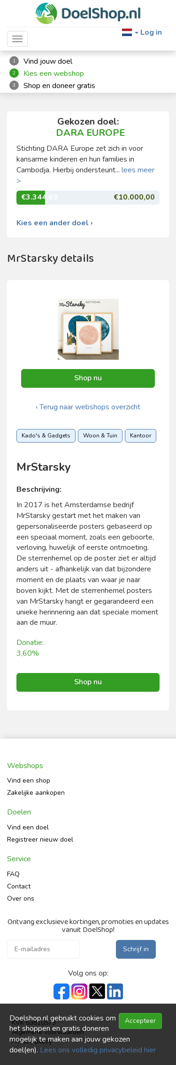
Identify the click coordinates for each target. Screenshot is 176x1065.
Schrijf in (136, 949)
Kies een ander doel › (54, 223)
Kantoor (140, 435)
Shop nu (88, 378)
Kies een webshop (53, 73)
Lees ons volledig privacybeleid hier (98, 1050)
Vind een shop (28, 780)
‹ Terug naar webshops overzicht (88, 407)
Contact (19, 886)
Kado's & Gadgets (46, 435)
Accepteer (140, 1020)
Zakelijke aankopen (36, 792)
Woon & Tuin (100, 435)
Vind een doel (28, 827)
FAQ (13, 874)
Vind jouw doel (47, 61)
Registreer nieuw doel (40, 839)
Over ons (20, 898)
